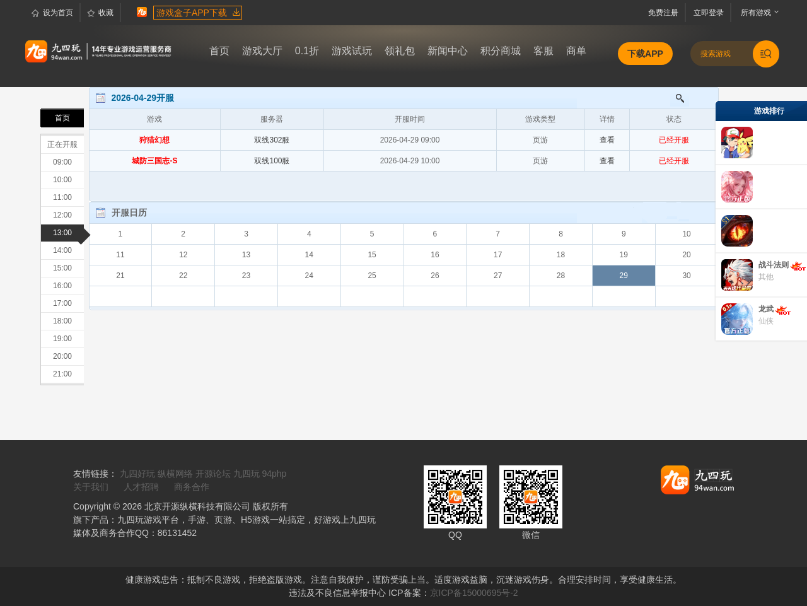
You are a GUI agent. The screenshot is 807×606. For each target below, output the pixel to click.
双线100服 (271, 160)
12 (183, 254)
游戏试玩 (352, 50)
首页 (219, 50)
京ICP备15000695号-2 (474, 593)
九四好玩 (137, 474)
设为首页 (52, 13)
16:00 (62, 285)
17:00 (62, 303)
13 (246, 254)
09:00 (62, 162)
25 (372, 275)
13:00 (68, 233)
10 (686, 234)
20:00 (62, 356)
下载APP (645, 54)
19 (624, 254)
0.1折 (307, 50)
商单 (576, 50)
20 (686, 254)
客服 (543, 50)
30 (686, 275)
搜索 (674, 97)
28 (561, 275)
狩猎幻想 (154, 140)
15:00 (62, 268)
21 (120, 275)
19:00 (62, 338)
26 (435, 275)
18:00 (62, 321)
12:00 (62, 215)
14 (309, 254)
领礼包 (400, 50)
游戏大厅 (262, 50)
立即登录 (710, 12)
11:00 (62, 197)
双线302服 (271, 140)
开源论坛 (213, 474)
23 (246, 275)
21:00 (62, 374)
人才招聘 (141, 487)
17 (498, 254)
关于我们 (90, 487)
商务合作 (191, 487)
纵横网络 (175, 474)
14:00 (62, 250)
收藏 (100, 13)
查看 (607, 140)
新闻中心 (447, 50)
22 (183, 275)
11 (120, 254)
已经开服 (674, 140)
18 (561, 254)
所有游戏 (752, 12)
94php (274, 474)
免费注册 (666, 12)
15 (372, 254)
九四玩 (246, 474)
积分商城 (500, 50)
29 (624, 275)
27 (498, 275)
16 (435, 254)
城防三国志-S (154, 160)
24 (309, 275)
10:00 (62, 179)
